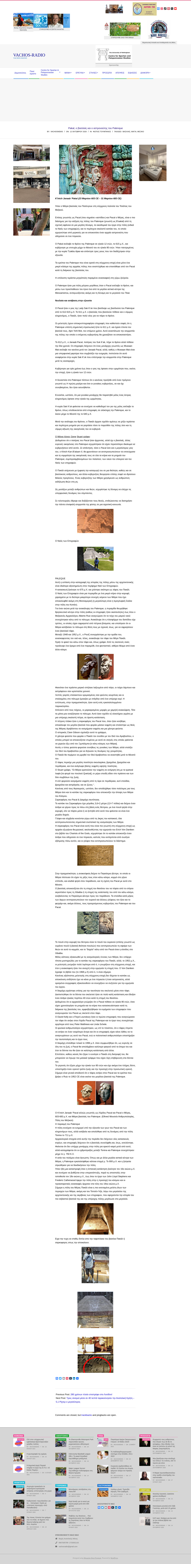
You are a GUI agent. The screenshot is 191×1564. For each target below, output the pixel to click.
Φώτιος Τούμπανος (102, 132)
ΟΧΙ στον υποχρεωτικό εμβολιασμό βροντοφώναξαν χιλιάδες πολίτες (37, 1441)
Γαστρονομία (103, 1489)
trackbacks (86, 1415)
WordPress (114, 1558)
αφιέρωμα (146, 1494)
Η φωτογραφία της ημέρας (37, 1454)
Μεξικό (140, 132)
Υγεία (106, 1439)
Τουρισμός (62, 1489)
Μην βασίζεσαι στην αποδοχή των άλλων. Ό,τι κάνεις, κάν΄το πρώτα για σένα (164, 1461)
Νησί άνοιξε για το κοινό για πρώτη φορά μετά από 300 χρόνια (79, 1503)
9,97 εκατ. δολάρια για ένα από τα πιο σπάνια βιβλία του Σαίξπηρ (164, 1520)
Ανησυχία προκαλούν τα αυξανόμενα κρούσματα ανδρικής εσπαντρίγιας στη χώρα (39, 1488)
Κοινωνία (21, 1439)
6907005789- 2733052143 (69, 1543)
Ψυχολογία (146, 1439)
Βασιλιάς (126, 132)
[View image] (95, 521)
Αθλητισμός (62, 1439)
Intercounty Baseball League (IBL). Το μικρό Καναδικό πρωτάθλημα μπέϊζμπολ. (79, 1456)
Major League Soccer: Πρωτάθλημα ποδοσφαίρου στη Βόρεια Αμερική (81, 1470)
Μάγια (133, 132)
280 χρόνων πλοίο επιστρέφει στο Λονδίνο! (91, 1394)
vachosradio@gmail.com (68, 1547)
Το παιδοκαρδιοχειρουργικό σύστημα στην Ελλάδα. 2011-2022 (122, 1454)
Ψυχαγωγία (20, 1486)
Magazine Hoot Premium (92, 1558)
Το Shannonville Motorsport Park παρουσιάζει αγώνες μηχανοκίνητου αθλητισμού (81, 1441)
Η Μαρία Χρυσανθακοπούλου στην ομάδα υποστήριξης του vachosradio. (164, 1475)
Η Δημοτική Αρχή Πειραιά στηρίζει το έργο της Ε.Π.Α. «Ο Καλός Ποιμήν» (38, 1467)
